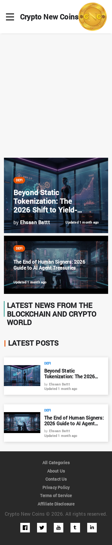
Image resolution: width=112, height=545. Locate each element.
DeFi (19, 180)
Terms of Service (55, 495)
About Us (56, 470)
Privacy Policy (56, 487)
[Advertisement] (56, 96)
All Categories (56, 462)
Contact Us (56, 478)
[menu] (10, 17)
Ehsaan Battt (59, 384)
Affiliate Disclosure (55, 503)
